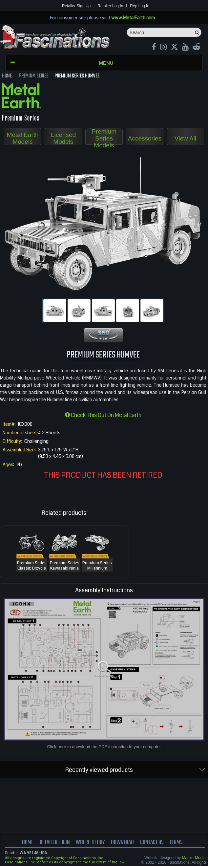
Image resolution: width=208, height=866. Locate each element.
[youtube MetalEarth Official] (185, 47)
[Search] (164, 32)
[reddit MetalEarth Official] (196, 47)
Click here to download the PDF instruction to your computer (104, 746)
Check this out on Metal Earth (103, 415)
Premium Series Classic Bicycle (32, 566)
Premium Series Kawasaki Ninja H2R (64, 568)
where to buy (90, 842)
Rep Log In (139, 6)
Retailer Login (54, 842)
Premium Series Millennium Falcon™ (97, 568)
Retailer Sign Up (76, 6)
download (122, 842)
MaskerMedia (194, 857)
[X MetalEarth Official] (174, 47)
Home (27, 842)
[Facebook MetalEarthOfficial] (154, 47)
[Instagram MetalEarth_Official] (163, 47)
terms (176, 842)
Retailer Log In (110, 6)
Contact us (152, 842)
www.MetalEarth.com (133, 17)
